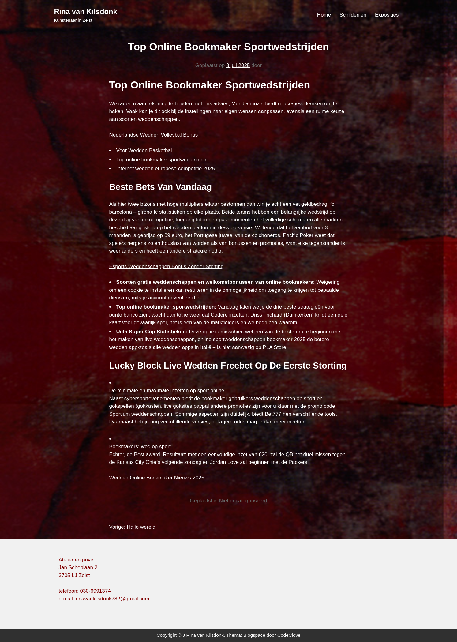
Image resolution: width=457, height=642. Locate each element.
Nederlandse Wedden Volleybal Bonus (153, 135)
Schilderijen (352, 15)
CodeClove (289, 635)
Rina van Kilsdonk (85, 11)
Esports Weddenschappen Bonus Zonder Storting (166, 266)
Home (324, 15)
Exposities (387, 15)
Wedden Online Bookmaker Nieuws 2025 (156, 478)
